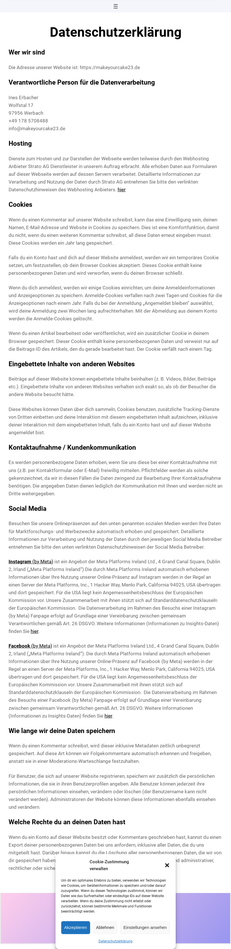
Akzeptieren (75, 927)
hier (122, 189)
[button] (167, 865)
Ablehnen (105, 927)
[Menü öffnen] (116, 6)
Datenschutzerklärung (115, 941)
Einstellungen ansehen (145, 927)
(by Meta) (31, 561)
